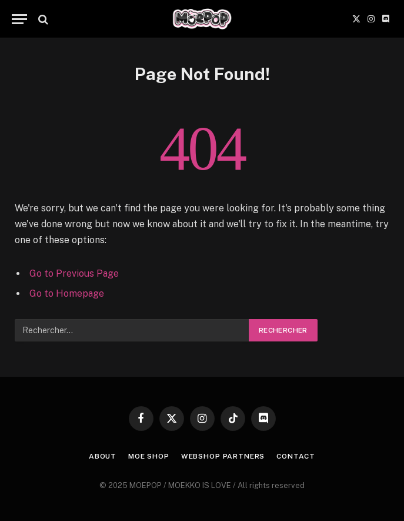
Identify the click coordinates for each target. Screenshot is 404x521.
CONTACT (295, 456)
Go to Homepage (66, 293)
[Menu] (19, 19)
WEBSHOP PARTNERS (223, 456)
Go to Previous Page (74, 273)
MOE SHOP (148, 456)
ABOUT (102, 456)
